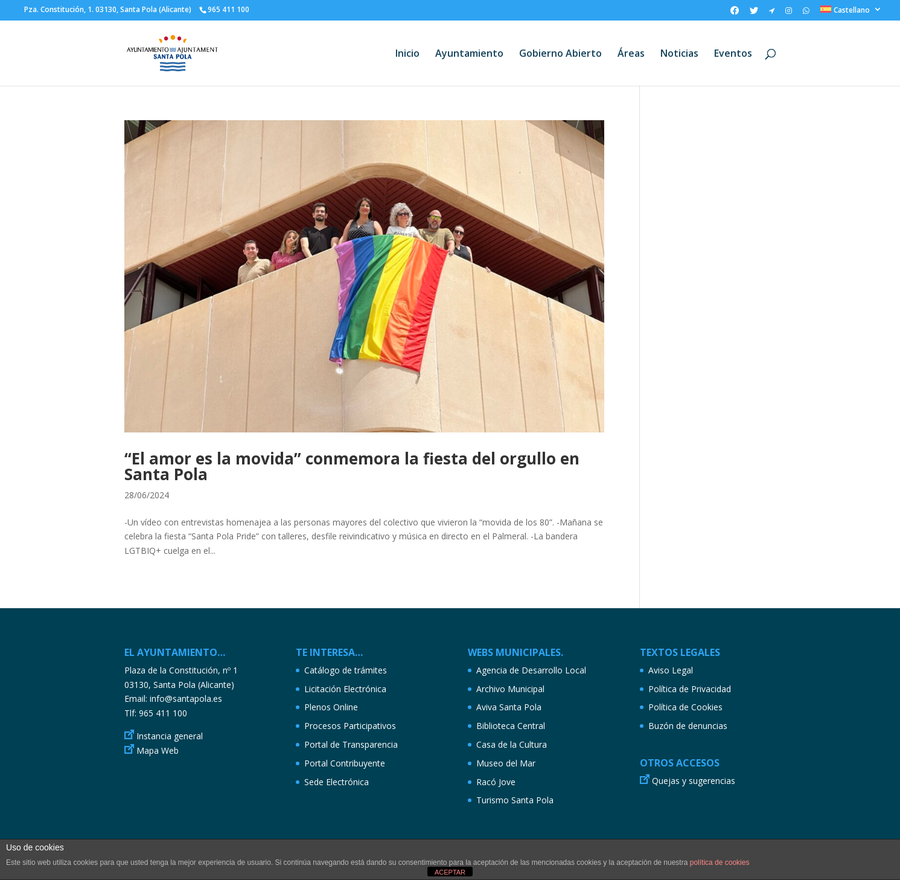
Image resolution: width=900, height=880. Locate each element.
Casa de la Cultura (511, 744)
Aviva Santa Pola (508, 707)
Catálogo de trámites (345, 670)
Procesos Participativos (350, 725)
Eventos (733, 54)
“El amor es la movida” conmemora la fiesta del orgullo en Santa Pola (351, 466)
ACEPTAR (450, 872)
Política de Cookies (685, 707)
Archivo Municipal (510, 689)
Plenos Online (331, 707)
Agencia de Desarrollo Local (531, 670)
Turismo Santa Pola (515, 800)
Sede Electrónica (336, 782)
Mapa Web (157, 750)
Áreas (631, 54)
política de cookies (720, 862)
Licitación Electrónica (345, 689)
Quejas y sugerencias (693, 780)
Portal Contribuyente (344, 763)
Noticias (679, 54)
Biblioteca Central (510, 725)
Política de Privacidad (689, 689)
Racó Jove (495, 782)
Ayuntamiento (469, 54)
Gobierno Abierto (560, 54)
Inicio (407, 54)
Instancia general (169, 736)
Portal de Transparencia (351, 744)
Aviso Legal (670, 670)
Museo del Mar (505, 763)
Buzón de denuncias (687, 725)
